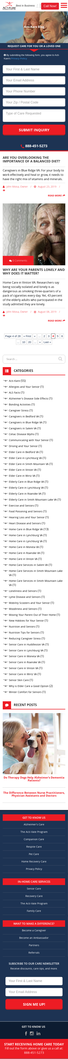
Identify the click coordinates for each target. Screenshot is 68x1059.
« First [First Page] (27, 336)
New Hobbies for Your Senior (26, 620)
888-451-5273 (34, 145)
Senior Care (34, 888)
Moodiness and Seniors (23, 609)
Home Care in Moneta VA (24, 547)
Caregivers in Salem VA (23, 428)
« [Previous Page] (34, 336)
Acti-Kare (14, 380)
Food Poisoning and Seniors (25, 511)
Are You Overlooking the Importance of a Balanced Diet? (31, 159)
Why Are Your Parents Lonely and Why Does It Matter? (34, 271)
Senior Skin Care (19, 680)
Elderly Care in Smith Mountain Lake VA (33, 499)
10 (23, 342)
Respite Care (34, 846)
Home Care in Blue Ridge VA (26, 529)
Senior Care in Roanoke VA (25, 662)
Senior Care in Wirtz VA (23, 674)
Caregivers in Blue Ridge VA (25, 422)
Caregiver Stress (19, 410)
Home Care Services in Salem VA (28, 565)
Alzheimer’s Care (34, 824)
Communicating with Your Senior (29, 440)
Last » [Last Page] (47, 342)
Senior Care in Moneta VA (24, 656)
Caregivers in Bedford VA (24, 416)
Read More (55, 195)
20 (29, 342)
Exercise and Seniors (21, 505)
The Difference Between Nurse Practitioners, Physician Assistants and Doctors (34, 794)
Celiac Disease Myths (21, 434)
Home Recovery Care (33, 861)
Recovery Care (34, 896)
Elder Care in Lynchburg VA (25, 458)
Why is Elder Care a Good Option (29, 686)
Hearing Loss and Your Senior (27, 517)
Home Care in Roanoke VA (24, 553)
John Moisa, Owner (15, 186)
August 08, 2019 (45, 311)
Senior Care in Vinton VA (23, 668)
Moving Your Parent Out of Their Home (32, 614)
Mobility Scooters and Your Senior (29, 603)
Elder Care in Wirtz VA (22, 475)
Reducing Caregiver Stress (25, 638)
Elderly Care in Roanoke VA (25, 493)
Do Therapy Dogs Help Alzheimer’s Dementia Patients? (34, 779)
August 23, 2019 (45, 186)
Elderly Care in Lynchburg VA (26, 487)
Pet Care (34, 854)
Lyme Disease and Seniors (25, 597)
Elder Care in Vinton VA (23, 469)
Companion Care (34, 839)
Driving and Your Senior (23, 446)
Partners (34, 945)
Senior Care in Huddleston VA (27, 644)
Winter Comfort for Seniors (25, 692)
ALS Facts (14, 392)
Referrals (34, 952)
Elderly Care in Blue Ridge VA (26, 481)
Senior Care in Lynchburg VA (26, 650)
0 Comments (18, 260)
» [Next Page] (40, 342)
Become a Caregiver (34, 930)
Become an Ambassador (34, 937)
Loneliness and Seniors (23, 591)
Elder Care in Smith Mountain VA (29, 464)
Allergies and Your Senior (24, 386)
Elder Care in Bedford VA (24, 452)
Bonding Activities (20, 404)
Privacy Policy (19, 58)
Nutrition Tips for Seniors (24, 632)
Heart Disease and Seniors (25, 523)
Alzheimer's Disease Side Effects (28, 398)
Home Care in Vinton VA (23, 559)
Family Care (34, 911)
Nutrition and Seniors (22, 626)
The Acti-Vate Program (34, 831)
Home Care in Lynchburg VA (26, 535)
